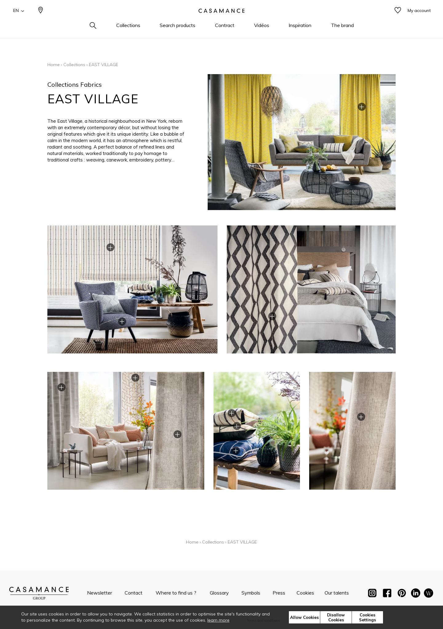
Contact (133, 593)
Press (279, 593)
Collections (74, 64)
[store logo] (221, 19)
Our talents (337, 593)
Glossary (219, 593)
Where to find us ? (176, 593)
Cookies (305, 593)
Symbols (250, 593)
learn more (218, 620)
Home (53, 64)
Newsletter (99, 593)
